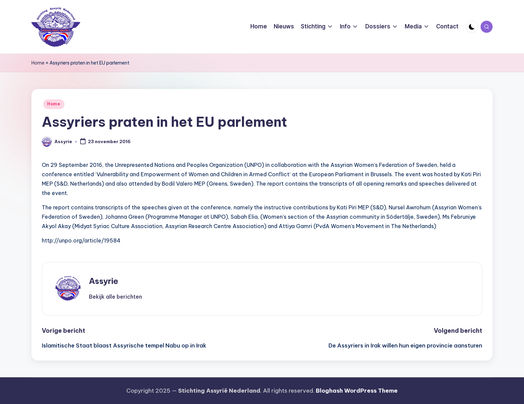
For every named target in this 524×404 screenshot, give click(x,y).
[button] (115, 296)
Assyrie (103, 281)
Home (37, 63)
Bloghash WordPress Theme (357, 390)
